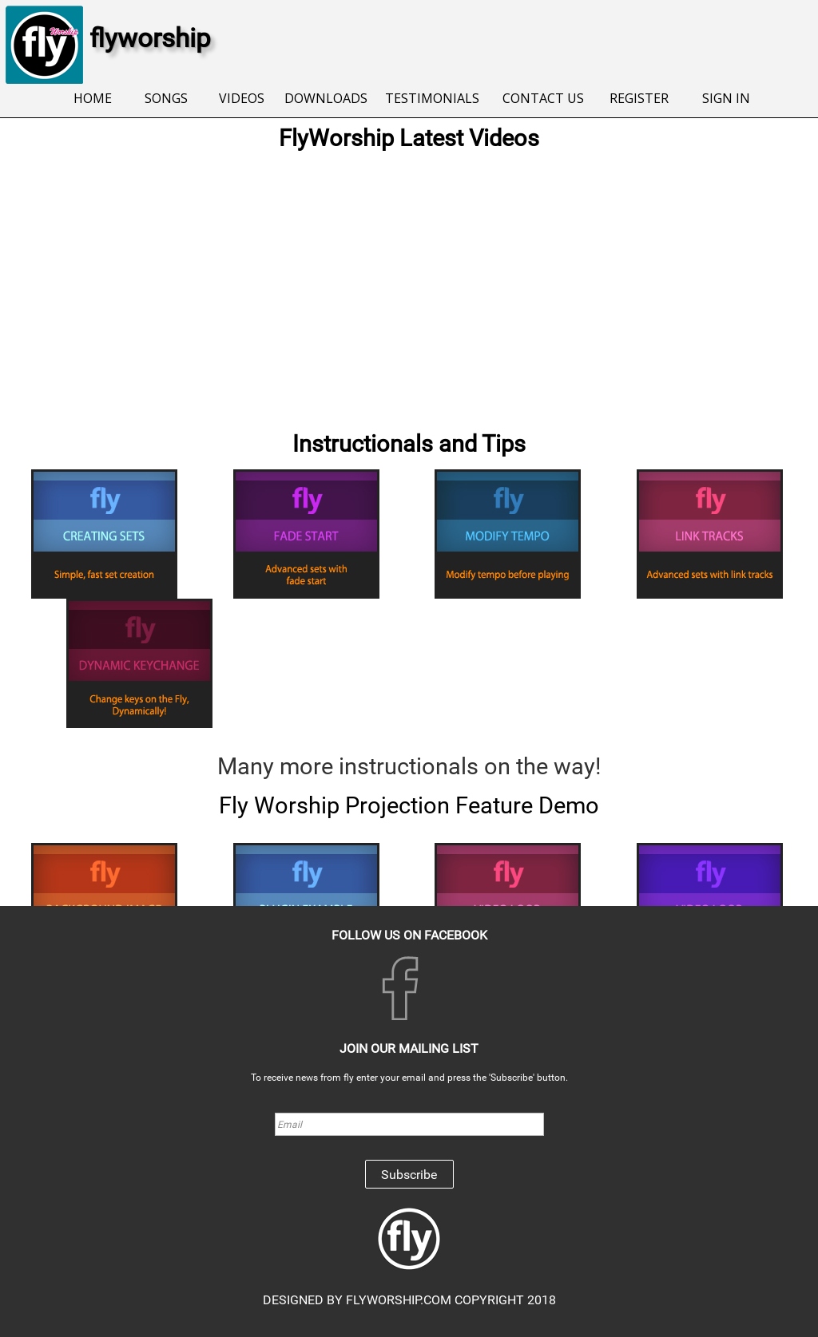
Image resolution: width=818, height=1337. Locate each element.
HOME (92, 98)
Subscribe (409, 1174)
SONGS (166, 98)
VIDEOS (241, 98)
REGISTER (639, 98)
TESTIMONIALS (432, 98)
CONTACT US (543, 98)
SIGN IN (726, 98)
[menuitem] (93, 99)
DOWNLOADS (325, 98)
